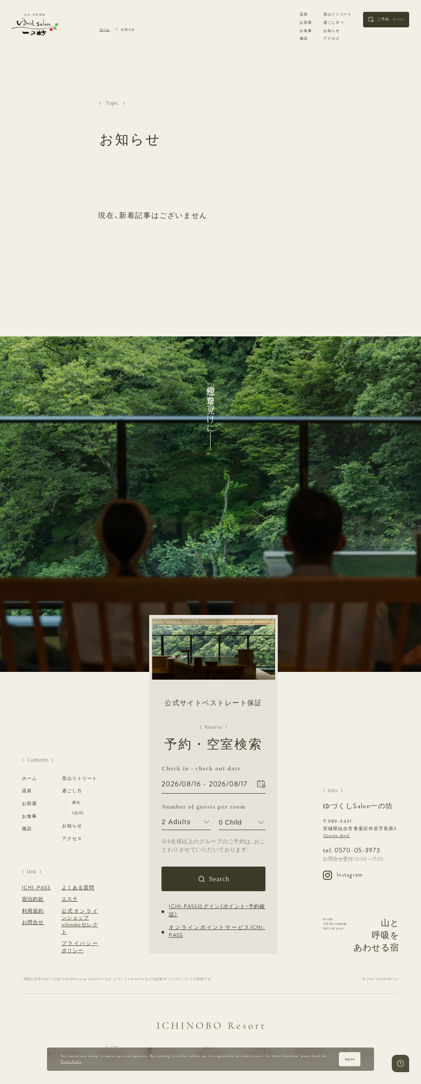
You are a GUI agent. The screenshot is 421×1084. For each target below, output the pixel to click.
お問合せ (33, 922)
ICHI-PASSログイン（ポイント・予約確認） (217, 910)
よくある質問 (78, 887)
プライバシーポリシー (80, 947)
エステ (70, 899)
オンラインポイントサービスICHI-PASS (217, 931)
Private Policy (71, 1061)
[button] (386, 19)
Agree (350, 1059)
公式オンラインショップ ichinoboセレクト (80, 921)
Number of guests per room (186, 806)
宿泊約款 (33, 899)
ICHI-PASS (36, 887)
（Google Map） (336, 835)
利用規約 (33, 911)
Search (219, 879)
